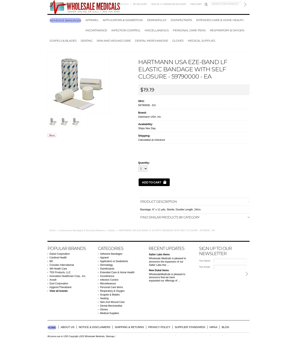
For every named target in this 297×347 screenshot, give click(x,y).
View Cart (196, 4)
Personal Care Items (189, 30)
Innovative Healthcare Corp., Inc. (68, 276)
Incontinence (96, 30)
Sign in (155, 4)
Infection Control (125, 30)
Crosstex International (62, 265)
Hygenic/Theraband (60, 287)
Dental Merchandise (151, 40)
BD (51, 261)
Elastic (111, 230)
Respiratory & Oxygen (227, 30)
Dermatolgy (156, 20)
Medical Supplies (201, 40)
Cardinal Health (58, 257)
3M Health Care (58, 268)
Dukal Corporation (60, 253)
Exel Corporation (59, 283)
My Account (140, 4)
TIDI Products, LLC (60, 272)
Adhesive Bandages (65, 20)
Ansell (53, 279)
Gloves (178, 40)
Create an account (174, 4)
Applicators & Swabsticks (123, 20)
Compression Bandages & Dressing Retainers (82, 230)
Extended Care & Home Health (219, 20)
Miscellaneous (157, 30)
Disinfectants (181, 20)
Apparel (92, 20)
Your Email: (204, 267)
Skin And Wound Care (114, 40)
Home (52, 230)
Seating (86, 40)
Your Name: (205, 260)
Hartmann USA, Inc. (150, 116)
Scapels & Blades (63, 40)
